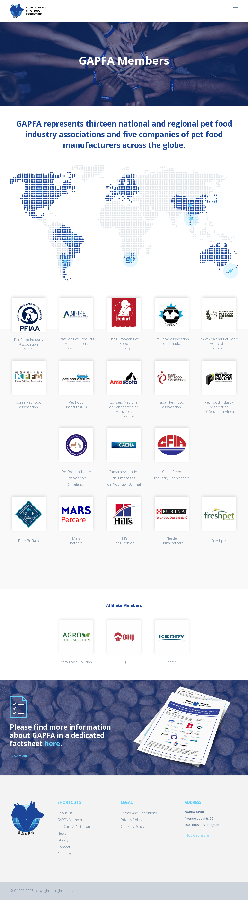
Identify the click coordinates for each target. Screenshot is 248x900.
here (52, 743)
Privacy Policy (131, 819)
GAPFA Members (70, 819)
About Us (64, 813)
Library (62, 840)
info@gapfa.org (197, 835)
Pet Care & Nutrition (73, 826)
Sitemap (64, 853)
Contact (63, 847)
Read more (19, 756)
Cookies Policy (132, 826)
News (61, 833)
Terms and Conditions (139, 813)
